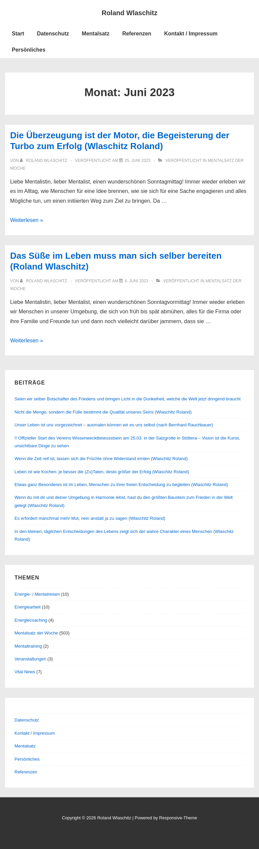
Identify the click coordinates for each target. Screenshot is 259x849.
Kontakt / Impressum (191, 33)
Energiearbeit (27, 607)
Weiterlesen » (26, 220)
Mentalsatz (96, 33)
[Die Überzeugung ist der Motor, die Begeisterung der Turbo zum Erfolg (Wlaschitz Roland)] (137, 160)
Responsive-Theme (178, 817)
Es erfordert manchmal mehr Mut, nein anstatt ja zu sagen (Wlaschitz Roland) (90, 518)
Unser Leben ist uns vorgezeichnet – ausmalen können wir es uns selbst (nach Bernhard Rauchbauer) (114, 424)
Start (18, 33)
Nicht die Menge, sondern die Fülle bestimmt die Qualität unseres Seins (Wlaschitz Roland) (103, 412)
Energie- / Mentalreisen (37, 594)
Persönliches (29, 50)
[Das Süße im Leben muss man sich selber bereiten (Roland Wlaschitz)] (136, 281)
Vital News (25, 671)
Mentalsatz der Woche (36, 632)
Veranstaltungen (30, 658)
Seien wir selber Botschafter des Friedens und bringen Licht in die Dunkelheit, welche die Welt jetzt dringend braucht (127, 398)
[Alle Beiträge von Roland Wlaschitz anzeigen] (44, 160)
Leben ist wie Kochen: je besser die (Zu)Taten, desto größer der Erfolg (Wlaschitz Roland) (102, 471)
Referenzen (136, 33)
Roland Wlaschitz (129, 13)
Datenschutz (53, 33)
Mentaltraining (28, 646)
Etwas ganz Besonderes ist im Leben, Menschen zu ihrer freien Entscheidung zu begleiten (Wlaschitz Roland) (121, 484)
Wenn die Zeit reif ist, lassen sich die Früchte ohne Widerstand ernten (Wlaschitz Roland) (101, 458)
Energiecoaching (31, 620)
